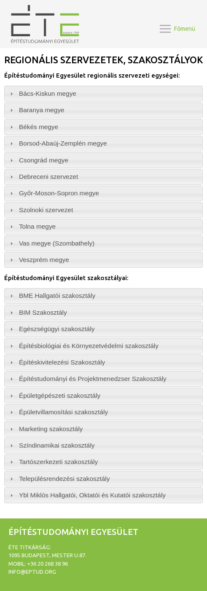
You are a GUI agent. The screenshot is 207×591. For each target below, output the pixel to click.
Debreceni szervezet (48, 176)
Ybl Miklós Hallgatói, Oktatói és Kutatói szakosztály (92, 495)
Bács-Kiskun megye (47, 93)
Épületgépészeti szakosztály (59, 395)
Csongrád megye (43, 160)
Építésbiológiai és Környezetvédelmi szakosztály (89, 345)
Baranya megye (42, 109)
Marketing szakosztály (51, 428)
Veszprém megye (44, 259)
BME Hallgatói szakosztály (57, 295)
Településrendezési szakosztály (64, 478)
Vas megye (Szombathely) (56, 243)
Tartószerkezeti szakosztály (58, 461)
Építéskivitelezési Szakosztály (62, 362)
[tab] (103, 93)
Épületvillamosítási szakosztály (63, 412)
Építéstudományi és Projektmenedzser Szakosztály (93, 378)
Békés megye (38, 126)
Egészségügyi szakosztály (57, 328)
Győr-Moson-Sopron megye (59, 193)
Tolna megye (37, 226)
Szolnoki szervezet (46, 209)
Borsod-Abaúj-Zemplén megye (63, 143)
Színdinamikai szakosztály (57, 445)
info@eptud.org (32, 572)
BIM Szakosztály (43, 312)
